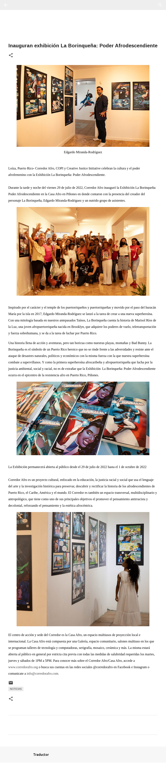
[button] (10, 55)
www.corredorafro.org (23, 667)
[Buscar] (17, 5)
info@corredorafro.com (42, 673)
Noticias (16, 689)
